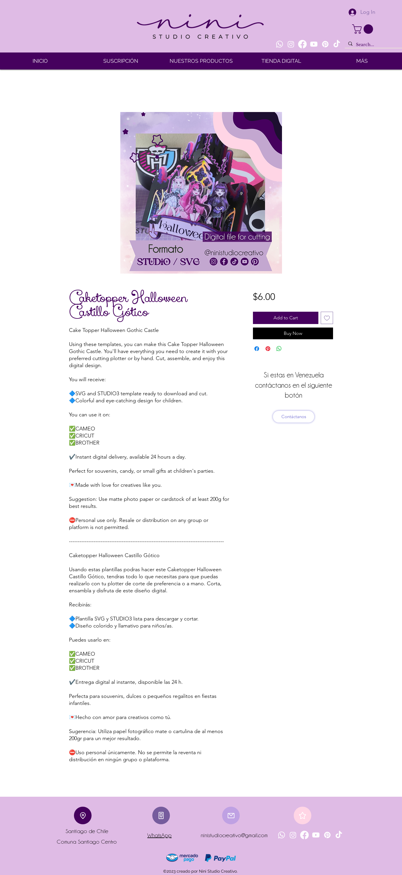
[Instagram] (291, 44)
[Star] (302, 815)
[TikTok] (336, 44)
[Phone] (161, 815)
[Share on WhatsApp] (279, 348)
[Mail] (231, 815)
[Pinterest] (325, 44)
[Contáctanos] (293, 417)
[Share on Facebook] (256, 348)
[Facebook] (302, 44)
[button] (363, 29)
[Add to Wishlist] (327, 318)
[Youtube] (314, 44)
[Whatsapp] (279, 44)
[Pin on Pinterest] (267, 348)
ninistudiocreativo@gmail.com (234, 835)
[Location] (83, 815)
